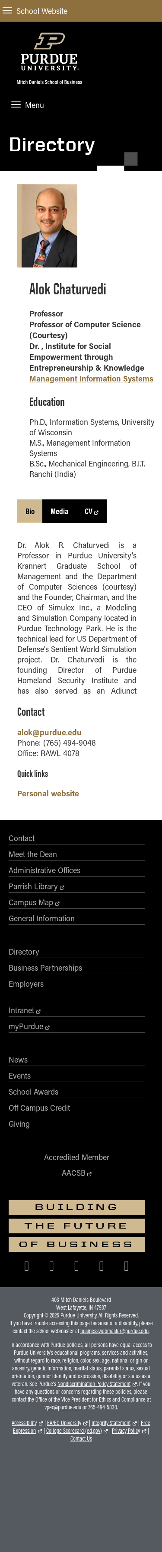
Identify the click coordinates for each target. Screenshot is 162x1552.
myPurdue (26, 1026)
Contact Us (81, 1438)
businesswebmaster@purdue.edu (114, 1331)
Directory (52, 144)
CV (88, 511)
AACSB (74, 1172)
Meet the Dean (33, 854)
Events (20, 1075)
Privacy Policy (126, 1431)
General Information (42, 918)
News (18, 1059)
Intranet (21, 1010)
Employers (26, 983)
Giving (19, 1123)
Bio (30, 511)
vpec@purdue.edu (62, 1407)
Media (59, 511)
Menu (27, 105)
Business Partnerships (45, 967)
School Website (35, 11)
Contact (22, 838)
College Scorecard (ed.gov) (74, 1431)
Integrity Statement (111, 1423)
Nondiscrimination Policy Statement (93, 1384)
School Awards (33, 1091)
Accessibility (24, 1423)
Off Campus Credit (39, 1107)
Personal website (48, 793)
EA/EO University (64, 1423)
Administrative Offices (44, 870)
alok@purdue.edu (49, 732)
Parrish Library (33, 886)
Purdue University (78, 1315)
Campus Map (31, 902)
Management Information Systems (91, 378)
